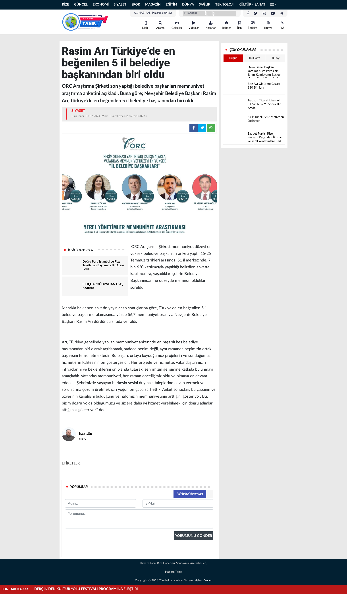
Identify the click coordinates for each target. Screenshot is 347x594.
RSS (282, 25)
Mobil (145, 25)
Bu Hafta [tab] (254, 58)
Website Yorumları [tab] (190, 494)
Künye (268, 25)
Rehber (226, 25)
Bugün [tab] (233, 58)
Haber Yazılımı (203, 580)
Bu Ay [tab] (276, 58)
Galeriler (177, 25)
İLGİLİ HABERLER (80, 250)
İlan (239, 25)
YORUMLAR (79, 487)
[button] (273, 5)
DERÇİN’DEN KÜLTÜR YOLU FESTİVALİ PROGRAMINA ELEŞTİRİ (86, 589)
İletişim (252, 25)
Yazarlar (211, 25)
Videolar (194, 25)
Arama (160, 25)
